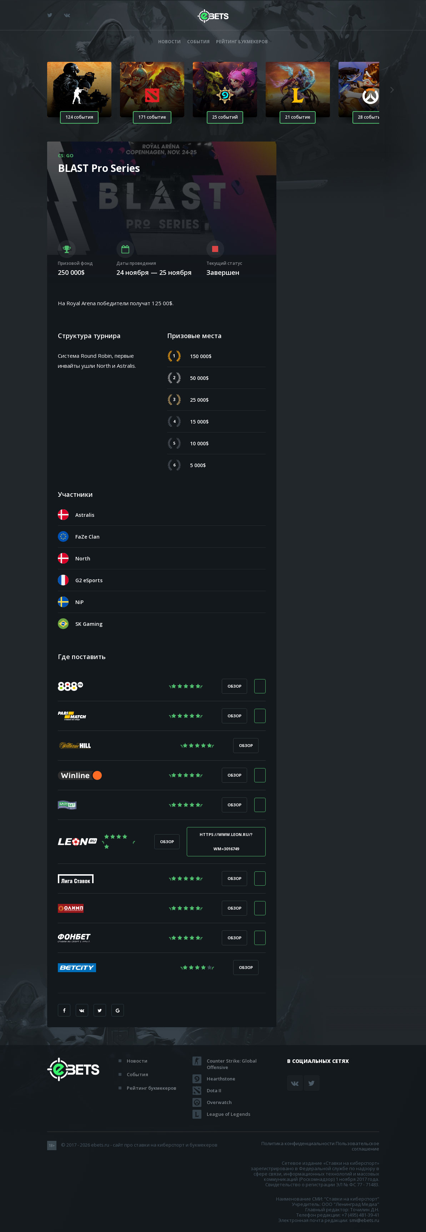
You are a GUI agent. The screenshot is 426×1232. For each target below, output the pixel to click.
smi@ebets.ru (364, 1220)
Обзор (234, 686)
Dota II (214, 1090)
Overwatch (219, 1102)
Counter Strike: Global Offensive (232, 1061)
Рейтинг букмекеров (242, 42)
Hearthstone (221, 1078)
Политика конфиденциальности (298, 1143)
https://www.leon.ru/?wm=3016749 (226, 841)
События (198, 42)
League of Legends (228, 1114)
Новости (169, 42)
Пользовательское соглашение (357, 1146)
